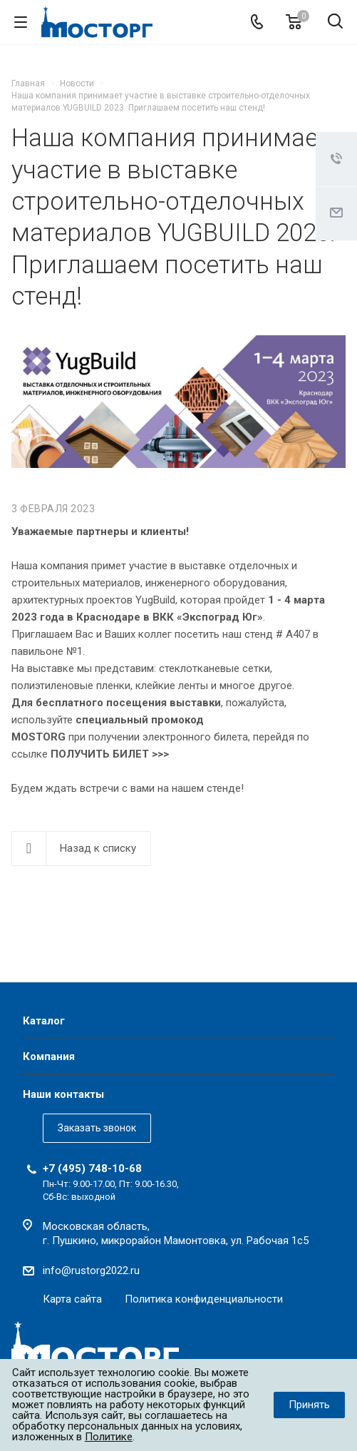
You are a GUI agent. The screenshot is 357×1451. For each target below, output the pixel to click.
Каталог (44, 1020)
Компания (49, 1056)
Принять (309, 1404)
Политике (109, 1436)
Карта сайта (72, 1299)
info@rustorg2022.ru (91, 1270)
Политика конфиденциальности (204, 1299)
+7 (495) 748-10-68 (92, 1168)
